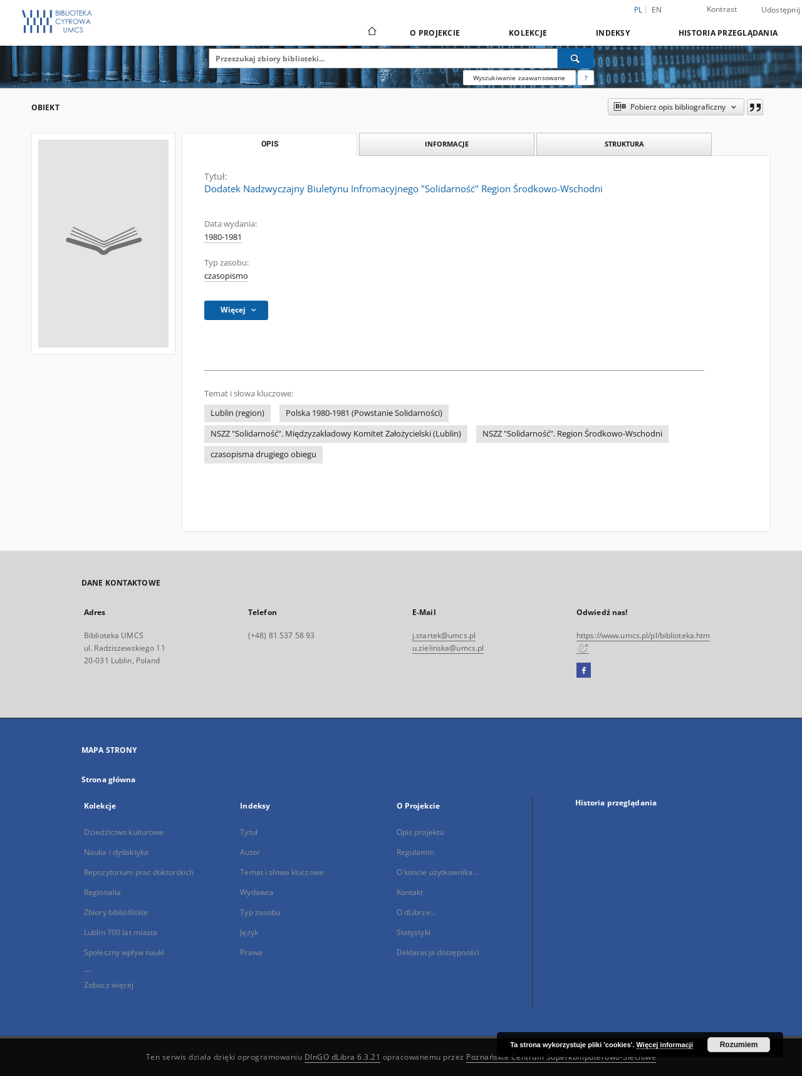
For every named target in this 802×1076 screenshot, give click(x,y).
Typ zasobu (260, 912)
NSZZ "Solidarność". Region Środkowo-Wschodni (572, 433)
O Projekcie (435, 33)
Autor (250, 852)
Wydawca (257, 892)
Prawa (251, 952)
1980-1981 (223, 237)
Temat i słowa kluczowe (282, 872)
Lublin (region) (237, 413)
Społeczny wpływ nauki (124, 952)
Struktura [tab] (624, 143)
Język (249, 932)
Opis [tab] (269, 144)
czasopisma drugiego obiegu (263, 454)
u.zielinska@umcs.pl (448, 648)
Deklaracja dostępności (438, 952)
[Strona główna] (371, 32)
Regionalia (102, 892)
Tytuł (249, 832)
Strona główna (108, 779)
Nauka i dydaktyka (116, 852)
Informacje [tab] (447, 143)
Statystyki (413, 932)
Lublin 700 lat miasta (121, 932)
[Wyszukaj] (576, 58)
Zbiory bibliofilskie (116, 912)
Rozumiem (739, 1044)
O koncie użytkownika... (438, 872)
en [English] (657, 10)
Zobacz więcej (109, 985)
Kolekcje (528, 33)
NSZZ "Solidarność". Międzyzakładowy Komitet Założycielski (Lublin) (336, 433)
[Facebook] (583, 670)
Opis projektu (420, 832)
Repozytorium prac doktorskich (139, 872)
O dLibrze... (416, 912)
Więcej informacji (665, 1044)
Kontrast (722, 9)
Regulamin (415, 852)
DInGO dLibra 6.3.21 (343, 1057)
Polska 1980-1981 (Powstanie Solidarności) (364, 413)
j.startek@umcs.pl (444, 635)
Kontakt (410, 892)
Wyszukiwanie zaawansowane (519, 77)
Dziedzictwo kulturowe (124, 832)
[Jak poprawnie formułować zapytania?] (586, 77)
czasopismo (226, 276)
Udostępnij (781, 10)
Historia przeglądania (728, 33)
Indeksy (613, 33)
